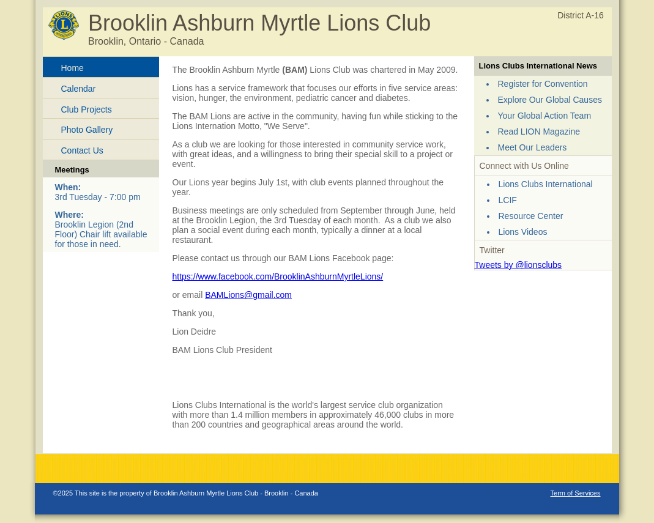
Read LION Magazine (539, 131)
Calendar (78, 89)
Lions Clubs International (546, 184)
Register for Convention (543, 84)
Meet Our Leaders (532, 147)
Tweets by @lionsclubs (518, 265)
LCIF (508, 200)
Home (72, 68)
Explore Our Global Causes (550, 100)
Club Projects (86, 109)
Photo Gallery (87, 130)
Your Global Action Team (545, 116)
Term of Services (576, 493)
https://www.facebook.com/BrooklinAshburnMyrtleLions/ (278, 276)
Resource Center (531, 216)
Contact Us (82, 150)
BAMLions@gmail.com (248, 295)
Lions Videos (523, 232)
